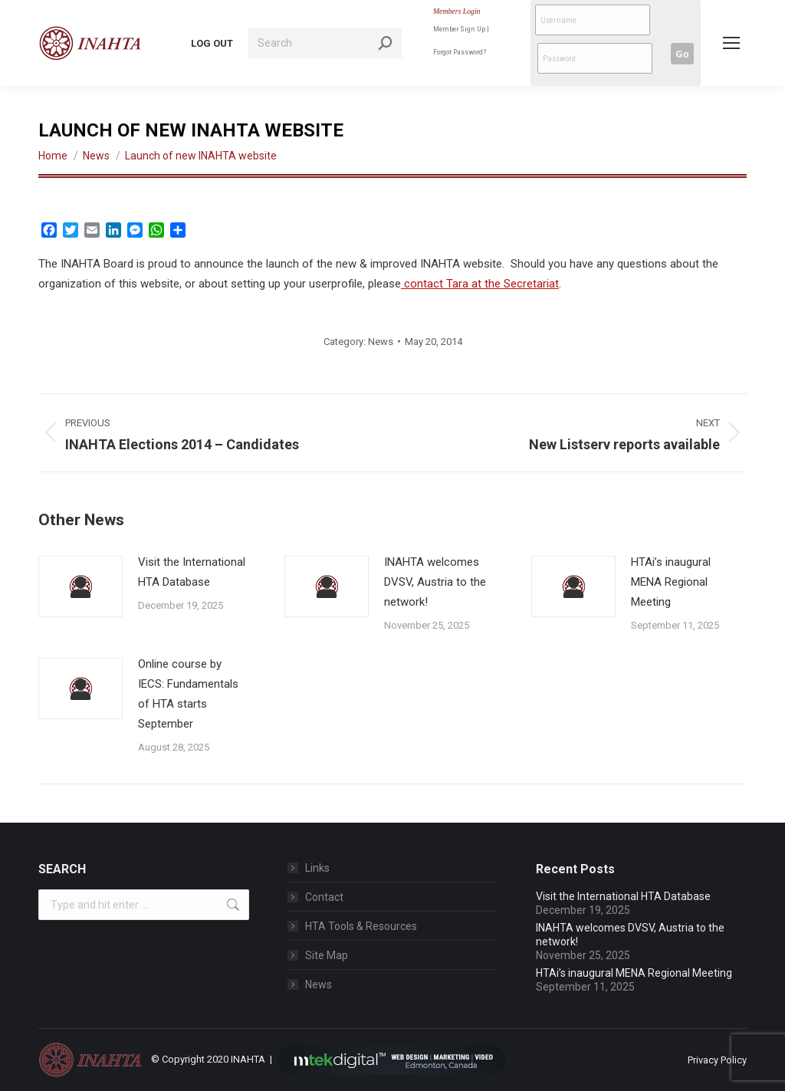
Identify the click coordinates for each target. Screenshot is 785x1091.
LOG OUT (212, 43)
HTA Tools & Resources (361, 926)
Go (681, 54)
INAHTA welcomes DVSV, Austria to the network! (435, 582)
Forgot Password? (459, 52)
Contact (324, 897)
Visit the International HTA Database (191, 572)
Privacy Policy (717, 1060)
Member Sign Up (459, 29)
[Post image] (80, 586)
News (380, 341)
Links (317, 868)
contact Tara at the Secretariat (480, 284)
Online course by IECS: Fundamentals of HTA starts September (188, 694)
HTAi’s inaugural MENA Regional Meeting (671, 582)
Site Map (326, 955)
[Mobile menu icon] (731, 43)
